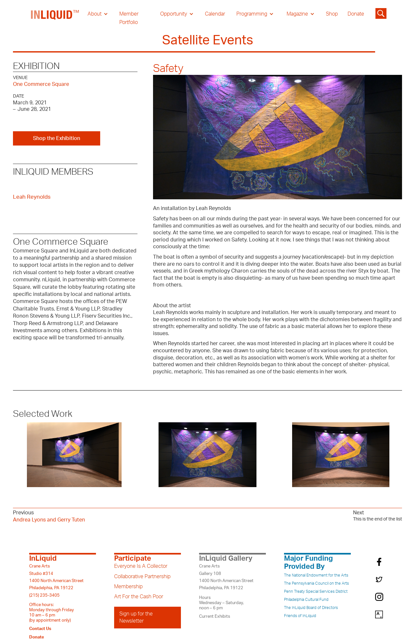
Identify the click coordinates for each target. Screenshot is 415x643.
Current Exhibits (214, 616)
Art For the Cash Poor (138, 596)
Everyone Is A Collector (140, 566)
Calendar (215, 14)
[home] (55, 18)
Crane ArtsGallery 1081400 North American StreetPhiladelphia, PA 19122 (226, 577)
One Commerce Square (41, 84)
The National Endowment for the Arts (316, 575)
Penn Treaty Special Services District (316, 591)
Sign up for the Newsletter (136, 617)
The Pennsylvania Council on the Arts (316, 583)
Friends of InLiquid (300, 616)
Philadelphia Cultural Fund (306, 600)
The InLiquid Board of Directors (311, 608)
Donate (356, 14)
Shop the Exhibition (56, 138)
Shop (332, 14)
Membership (128, 586)
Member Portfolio (128, 18)
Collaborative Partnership (142, 576)
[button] (97, 14)
